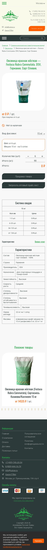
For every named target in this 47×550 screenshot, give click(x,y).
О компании (7, 438)
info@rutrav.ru (8, 27)
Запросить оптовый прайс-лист (23, 185)
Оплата (5, 442)
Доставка (6, 446)
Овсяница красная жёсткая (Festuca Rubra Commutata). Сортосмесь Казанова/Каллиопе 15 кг (23, 392)
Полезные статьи (9, 450)
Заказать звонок (36, 28)
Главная (5, 45)
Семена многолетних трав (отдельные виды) (27, 45)
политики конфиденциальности (16, 545)
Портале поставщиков (23, 500)
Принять (38, 541)
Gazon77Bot (7, 30)
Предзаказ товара (23, 176)
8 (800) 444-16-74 (37, 14)
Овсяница (9, 48)
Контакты (29, 448)
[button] (5, 409)
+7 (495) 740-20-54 (37, 11)
